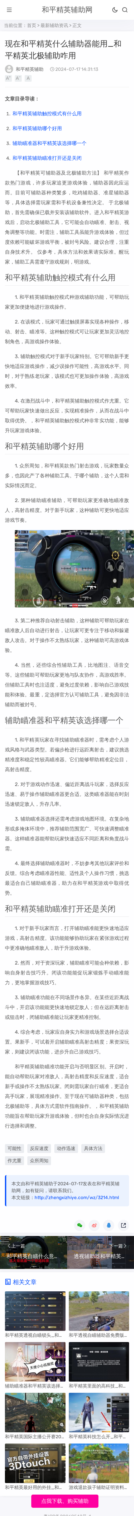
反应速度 (39, 1148)
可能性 (14, 1148)
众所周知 (39, 1161)
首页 (31, 25)
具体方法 (93, 1148)
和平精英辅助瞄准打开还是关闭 (47, 158)
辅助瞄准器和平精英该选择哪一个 (50, 143)
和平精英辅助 (29, 69)
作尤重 (14, 1161)
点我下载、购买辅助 (65, 1501)
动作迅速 (66, 1148)
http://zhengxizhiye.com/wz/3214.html (77, 1197)
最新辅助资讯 (54, 25)
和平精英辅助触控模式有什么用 (47, 114)
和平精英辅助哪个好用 (37, 128)
